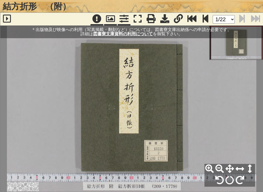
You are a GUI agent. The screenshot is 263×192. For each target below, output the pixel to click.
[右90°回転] (240, 180)
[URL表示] (178, 19)
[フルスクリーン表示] (137, 19)
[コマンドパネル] (124, 19)
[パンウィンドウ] (110, 19)
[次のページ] (205, 19)
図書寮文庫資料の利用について (123, 34)
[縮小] (220, 169)
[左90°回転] (220, 180)
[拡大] (209, 169)
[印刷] (151, 19)
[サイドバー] (7, 19)
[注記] (97, 19)
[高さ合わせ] (250, 169)
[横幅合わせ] (240, 169)
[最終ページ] (192, 19)
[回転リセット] (230, 180)
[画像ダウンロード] (164, 19)
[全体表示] (230, 169)
